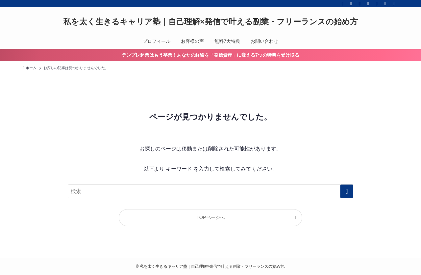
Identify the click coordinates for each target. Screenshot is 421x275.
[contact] (385, 3)
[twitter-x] (351, 3)
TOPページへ (210, 217)
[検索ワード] (210, 191)
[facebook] (342, 3)
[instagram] (359, 3)
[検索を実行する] (346, 191)
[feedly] (376, 3)
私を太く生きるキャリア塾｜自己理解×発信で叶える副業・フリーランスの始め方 (210, 22)
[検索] (393, 3)
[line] (368, 3)
